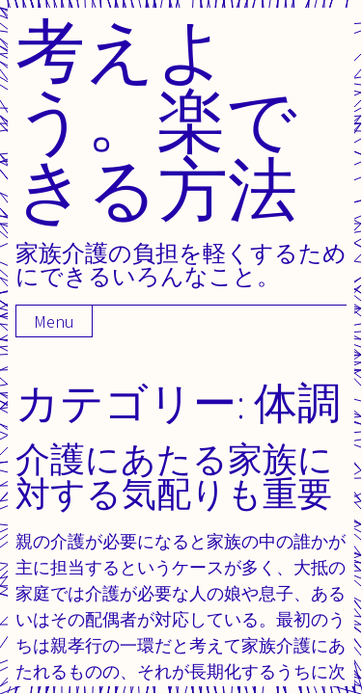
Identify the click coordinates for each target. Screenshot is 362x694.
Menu (54, 321)
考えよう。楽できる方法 (156, 119)
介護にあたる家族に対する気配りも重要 (174, 476)
